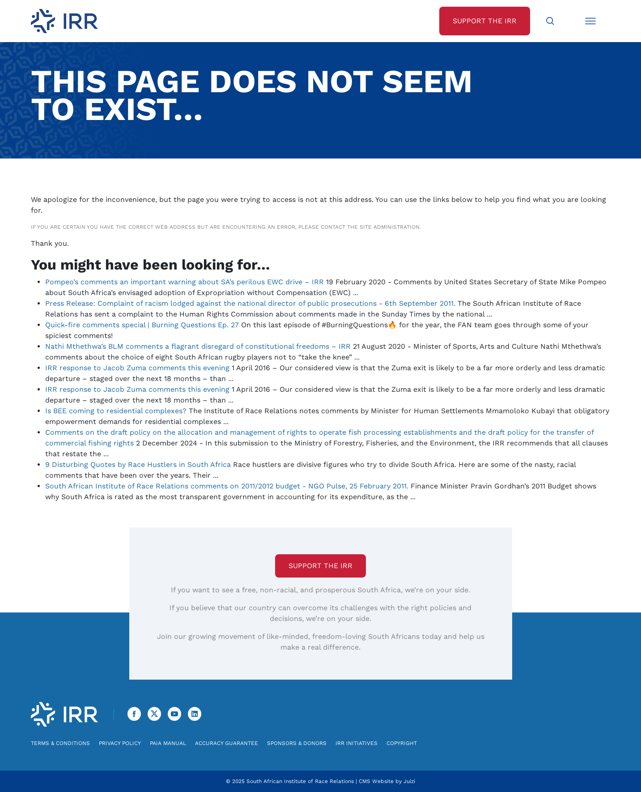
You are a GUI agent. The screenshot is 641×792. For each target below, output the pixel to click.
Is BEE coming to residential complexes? (116, 411)
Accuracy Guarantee (226, 743)
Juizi (409, 781)
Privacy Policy (120, 743)
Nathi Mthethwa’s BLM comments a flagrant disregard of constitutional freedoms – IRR (198, 346)
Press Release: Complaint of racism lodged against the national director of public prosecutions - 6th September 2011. (250, 303)
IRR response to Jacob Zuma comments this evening (137, 368)
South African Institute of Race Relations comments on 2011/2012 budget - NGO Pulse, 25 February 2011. (226, 486)
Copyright (401, 743)
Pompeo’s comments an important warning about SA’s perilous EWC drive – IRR (184, 282)
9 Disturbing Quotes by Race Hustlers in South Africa (138, 464)
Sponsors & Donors (297, 743)
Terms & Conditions (60, 743)
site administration (390, 227)
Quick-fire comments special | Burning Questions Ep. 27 (142, 325)
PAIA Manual (168, 743)
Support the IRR (320, 565)
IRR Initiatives (356, 743)
